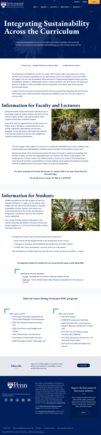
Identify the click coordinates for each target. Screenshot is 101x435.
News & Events (65, 7)
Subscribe (83, 365)
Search (84, 2)
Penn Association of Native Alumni (55, 403)
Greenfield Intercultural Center (47, 411)
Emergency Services (49, 428)
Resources (76, 7)
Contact (77, 2)
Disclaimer (38, 428)
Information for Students (71, 65)
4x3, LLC (42, 432)
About (35, 7)
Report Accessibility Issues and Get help (23, 428)
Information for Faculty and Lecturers (45, 65)
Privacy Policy (6, 428)
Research (44, 7)
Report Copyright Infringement (65, 428)
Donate (94, 2)
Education (53, 7)
